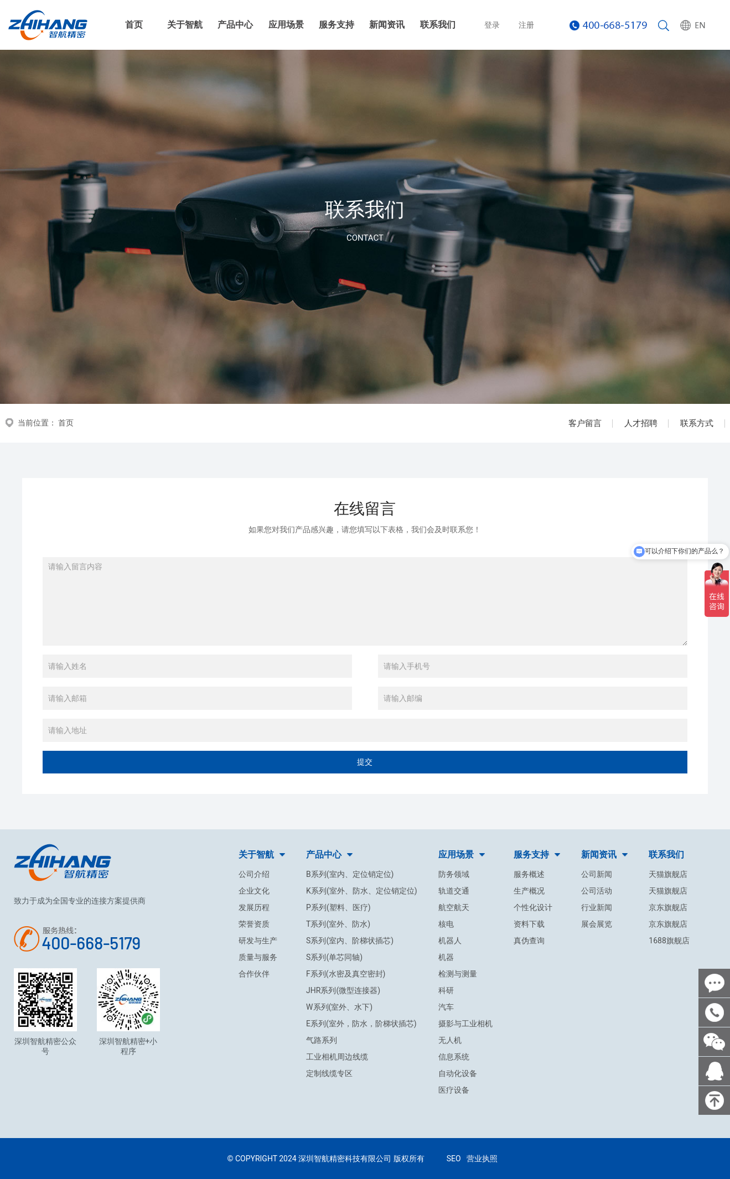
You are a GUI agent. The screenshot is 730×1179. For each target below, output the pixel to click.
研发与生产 (258, 940)
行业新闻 (596, 907)
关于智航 (185, 24)
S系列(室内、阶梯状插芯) (350, 940)
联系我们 (437, 24)
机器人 (450, 940)
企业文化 (254, 890)
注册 (526, 24)
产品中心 (235, 24)
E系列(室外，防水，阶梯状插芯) (361, 1023)
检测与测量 (457, 973)
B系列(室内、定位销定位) (350, 874)
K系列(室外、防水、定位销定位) (361, 890)
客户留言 (585, 423)
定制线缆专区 (329, 1073)
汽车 (446, 1007)
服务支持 (336, 24)
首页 (134, 24)
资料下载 (529, 924)
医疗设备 (453, 1089)
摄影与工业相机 (465, 1023)
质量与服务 (258, 957)
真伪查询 (529, 940)
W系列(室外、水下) (339, 1007)
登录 (492, 24)
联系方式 (696, 423)
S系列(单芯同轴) (334, 957)
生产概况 (529, 890)
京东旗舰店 (668, 907)
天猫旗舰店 (668, 874)
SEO (454, 1158)
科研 (446, 990)
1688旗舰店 (669, 940)
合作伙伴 (254, 973)
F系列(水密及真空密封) (345, 973)
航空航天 (453, 907)
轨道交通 (453, 890)
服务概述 (529, 874)
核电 (446, 924)
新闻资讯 (387, 24)
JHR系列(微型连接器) (343, 990)
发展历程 (254, 907)
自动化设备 (457, 1073)
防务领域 (453, 874)
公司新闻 (596, 874)
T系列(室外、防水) (338, 924)
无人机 (450, 1040)
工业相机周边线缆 (337, 1056)
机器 (446, 957)
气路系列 (321, 1040)
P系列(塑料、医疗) (338, 907)
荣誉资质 (254, 924)
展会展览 (596, 924)
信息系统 (453, 1056)
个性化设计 (533, 907)
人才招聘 (640, 423)
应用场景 (286, 24)
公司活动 (596, 890)
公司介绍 (254, 874)
